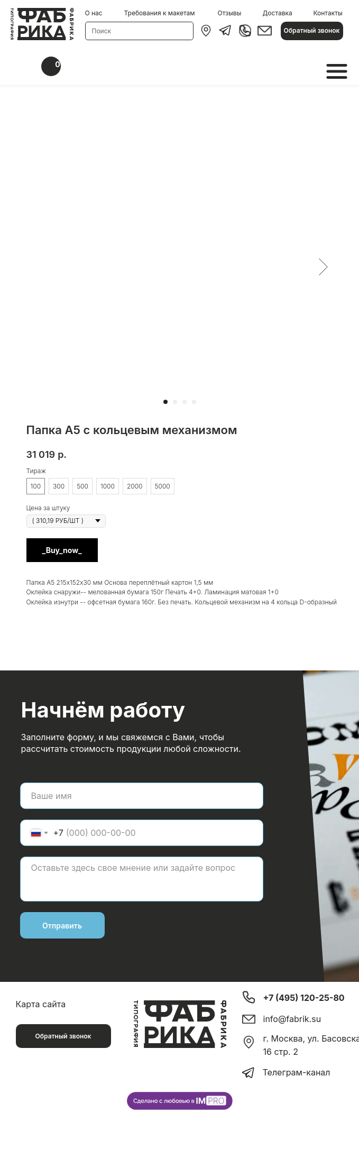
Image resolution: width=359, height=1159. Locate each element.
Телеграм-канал (296, 1072)
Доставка (277, 13)
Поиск (102, 31)
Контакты (328, 13)
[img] (206, 31)
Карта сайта (41, 1004)
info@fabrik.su (292, 1019)
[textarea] (141, 879)
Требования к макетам (159, 13)
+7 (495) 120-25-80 (304, 997)
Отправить (62, 925)
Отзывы (230, 13)
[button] (312, 31)
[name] (141, 796)
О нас (94, 13)
